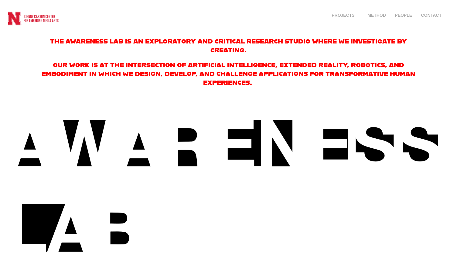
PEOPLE (403, 15)
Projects (343, 15)
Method (376, 15)
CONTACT (431, 15)
